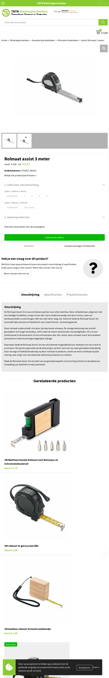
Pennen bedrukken (10, 607)
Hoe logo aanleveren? (66, 584)
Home (4, 40)
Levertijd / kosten (64, 567)
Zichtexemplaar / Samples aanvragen (74, 588)
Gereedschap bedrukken (43, 40)
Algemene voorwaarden (67, 632)
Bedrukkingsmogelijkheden (69, 575)
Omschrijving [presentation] (30, 294)
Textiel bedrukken (10, 628)
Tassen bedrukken (10, 611)
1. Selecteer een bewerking (21, 185)
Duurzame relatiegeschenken (15, 615)
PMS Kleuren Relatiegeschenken (71, 579)
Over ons (60, 607)
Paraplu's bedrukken (11, 632)
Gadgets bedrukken (10, 619)
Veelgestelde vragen (66, 562)
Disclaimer (61, 628)
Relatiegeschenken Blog (68, 615)
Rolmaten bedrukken (68, 40)
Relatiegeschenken (19, 40)
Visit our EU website (65, 637)
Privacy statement (65, 624)
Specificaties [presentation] (53, 294)
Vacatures (60, 611)
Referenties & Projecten (67, 619)
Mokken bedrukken (10, 624)
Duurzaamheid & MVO (66, 592)
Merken (5, 637)
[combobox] (50, 22)
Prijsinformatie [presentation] (77, 294)
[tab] (30, 293)
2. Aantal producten (16, 217)
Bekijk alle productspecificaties (20, 175)
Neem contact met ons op (16, 272)
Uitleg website (63, 571)
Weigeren (96, 667)
